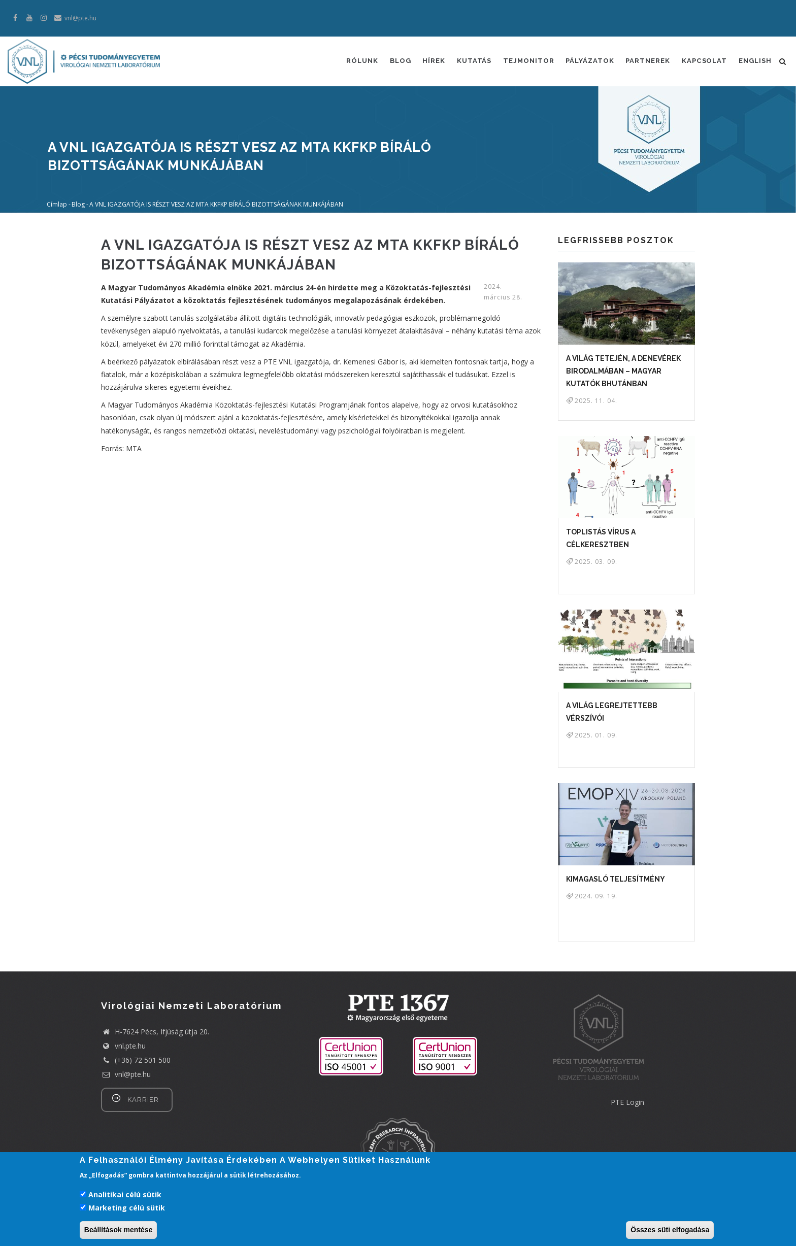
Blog (394, 61)
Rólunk (356, 61)
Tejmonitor (525, 61)
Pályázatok (587, 61)
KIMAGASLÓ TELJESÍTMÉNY (615, 879)
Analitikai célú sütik (124, 1194)
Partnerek (646, 61)
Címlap (57, 203)
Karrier (143, 1099)
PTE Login (627, 1102)
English (754, 61)
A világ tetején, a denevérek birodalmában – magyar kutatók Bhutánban (623, 371)
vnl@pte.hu (126, 1074)
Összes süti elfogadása (670, 1230)
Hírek (428, 61)
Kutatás (469, 61)
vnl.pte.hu (130, 1046)
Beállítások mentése (118, 1230)
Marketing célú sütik (126, 1208)
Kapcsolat (703, 61)
